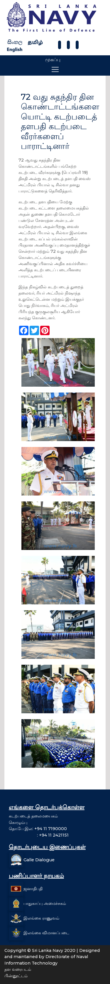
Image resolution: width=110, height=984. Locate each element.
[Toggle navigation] (55, 69)
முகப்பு (52, 59)
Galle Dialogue (39, 859)
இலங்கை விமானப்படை (46, 932)
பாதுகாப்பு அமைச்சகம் (44, 903)
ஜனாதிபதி (33, 888)
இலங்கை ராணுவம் (41, 917)
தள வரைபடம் (17, 969)
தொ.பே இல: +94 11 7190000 (38, 828)
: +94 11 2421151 (39, 835)
